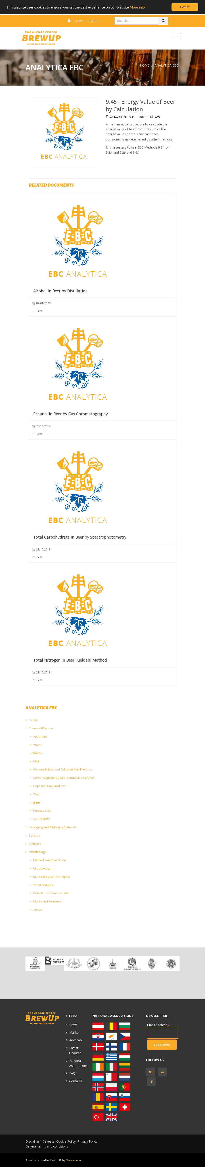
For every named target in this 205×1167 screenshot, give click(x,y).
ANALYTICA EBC (166, 65)
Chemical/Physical (39, 728)
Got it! (185, 7)
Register (94, 21)
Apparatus (39, 736)
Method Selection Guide (48, 860)
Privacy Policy (87, 1141)
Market (74, 1032)
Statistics (33, 844)
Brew (73, 1025)
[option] (35, 963)
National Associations (78, 1063)
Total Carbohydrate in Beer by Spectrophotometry (79, 537)
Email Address (158, 1025)
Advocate (76, 1040)
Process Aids (40, 811)
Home (144, 65)
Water (36, 745)
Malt (34, 761)
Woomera (73, 1160)
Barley (36, 753)
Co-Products (40, 819)
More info (137, 7)
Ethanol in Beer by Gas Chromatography (70, 413)
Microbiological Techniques (50, 877)
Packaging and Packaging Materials (51, 827)
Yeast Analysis (41, 885)
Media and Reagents (45, 901)
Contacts (75, 1081)
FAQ (72, 1073)
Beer (35, 802)
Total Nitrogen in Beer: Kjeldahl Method (70, 660)
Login (77, 21)
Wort (35, 794)
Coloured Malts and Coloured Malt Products (61, 769)
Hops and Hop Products (47, 786)
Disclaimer (33, 1141)
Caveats (48, 1141)
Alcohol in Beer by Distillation (60, 290)
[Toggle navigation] (176, 36)
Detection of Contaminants (49, 893)
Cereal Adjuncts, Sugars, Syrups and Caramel (62, 778)
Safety (31, 720)
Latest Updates (75, 1050)
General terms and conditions (46, 1146)
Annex (36, 910)
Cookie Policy (66, 1141)
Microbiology (35, 852)
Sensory (32, 835)
